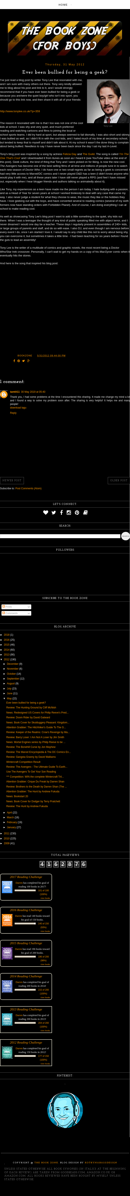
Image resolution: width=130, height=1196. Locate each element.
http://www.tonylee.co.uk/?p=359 (20, 111)
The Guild (89, 154)
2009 (7, 843)
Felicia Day (69, 154)
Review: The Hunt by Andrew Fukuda (27, 806)
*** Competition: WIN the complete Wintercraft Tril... (35, 776)
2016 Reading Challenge (26, 910)
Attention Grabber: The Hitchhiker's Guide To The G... (36, 727)
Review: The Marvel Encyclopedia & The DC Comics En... (38, 752)
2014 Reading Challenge (26, 976)
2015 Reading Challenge (26, 943)
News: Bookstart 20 (17, 796)
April (10, 812)
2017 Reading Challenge (26, 877)
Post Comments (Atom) (28, 488)
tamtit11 (15, 391)
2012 (7, 659)
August (11, 683)
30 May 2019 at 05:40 (33, 391)
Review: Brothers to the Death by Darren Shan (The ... (36, 786)
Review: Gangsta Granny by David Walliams (31, 756)
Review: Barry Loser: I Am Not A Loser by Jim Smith (35, 737)
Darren (19, 882)
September (13, 678)
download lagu (18, 407)
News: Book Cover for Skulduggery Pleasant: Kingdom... (37, 722)
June (10, 693)
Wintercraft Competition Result (23, 761)
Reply (13, 412)
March (11, 817)
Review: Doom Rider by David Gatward (28, 717)
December (13, 663)
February (12, 822)
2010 (7, 838)
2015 (7, 644)
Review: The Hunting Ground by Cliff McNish (31, 707)
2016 (7, 639)
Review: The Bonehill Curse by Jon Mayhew (31, 747)
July (9, 688)
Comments (10, 613)
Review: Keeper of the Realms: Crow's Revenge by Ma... (38, 732)
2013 (7, 654)
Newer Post (12, 480)
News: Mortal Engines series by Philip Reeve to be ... (35, 742)
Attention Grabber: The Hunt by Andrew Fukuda (32, 791)
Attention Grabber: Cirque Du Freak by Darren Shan (35, 781)
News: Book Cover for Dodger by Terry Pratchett (33, 801)
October (12, 673)
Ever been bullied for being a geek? (26, 702)
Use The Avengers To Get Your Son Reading (31, 771)
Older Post (119, 480)
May (9, 698)
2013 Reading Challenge (26, 1009)
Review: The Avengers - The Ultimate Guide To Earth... (36, 766)
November (13, 668)
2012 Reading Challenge (26, 1042)
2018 (7, 634)
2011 (7, 833)
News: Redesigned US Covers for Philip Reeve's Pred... (37, 712)
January (12, 827)
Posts (7, 606)
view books (45, 898)
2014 (7, 649)
